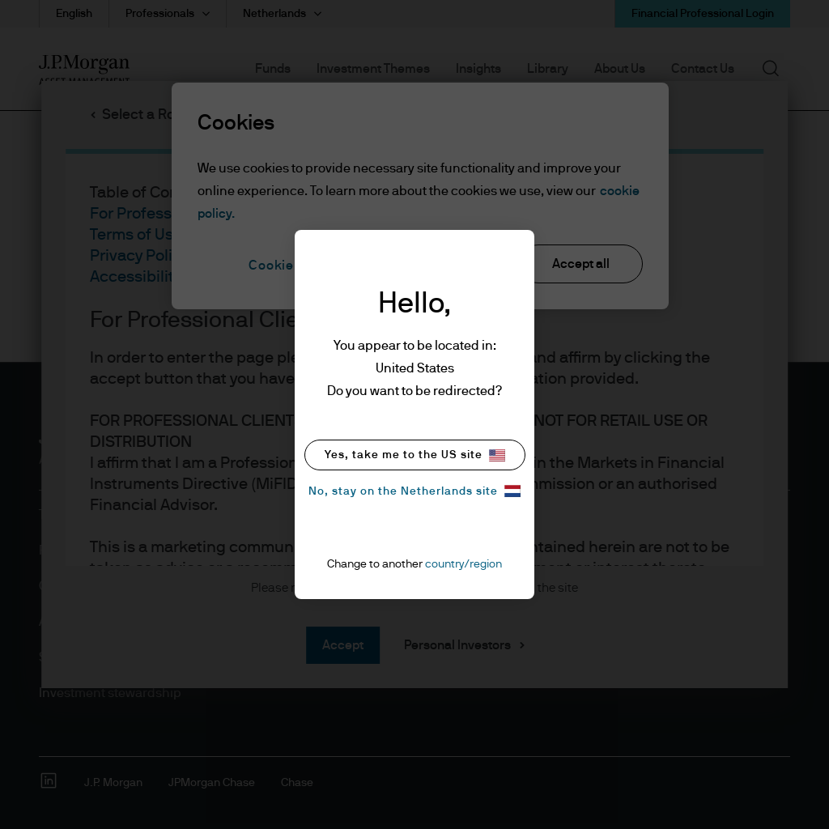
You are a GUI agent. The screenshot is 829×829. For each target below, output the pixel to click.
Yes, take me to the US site (415, 455)
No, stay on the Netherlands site (414, 491)
